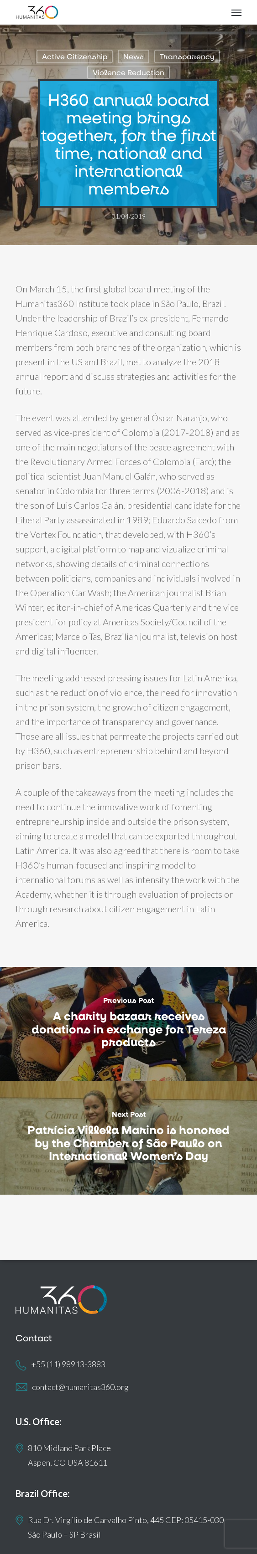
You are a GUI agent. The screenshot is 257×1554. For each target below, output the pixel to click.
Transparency (187, 56)
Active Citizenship (74, 56)
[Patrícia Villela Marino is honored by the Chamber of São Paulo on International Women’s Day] (128, 1138)
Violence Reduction (128, 72)
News (133, 56)
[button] (236, 12)
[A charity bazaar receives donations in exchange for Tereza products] (128, 1024)
